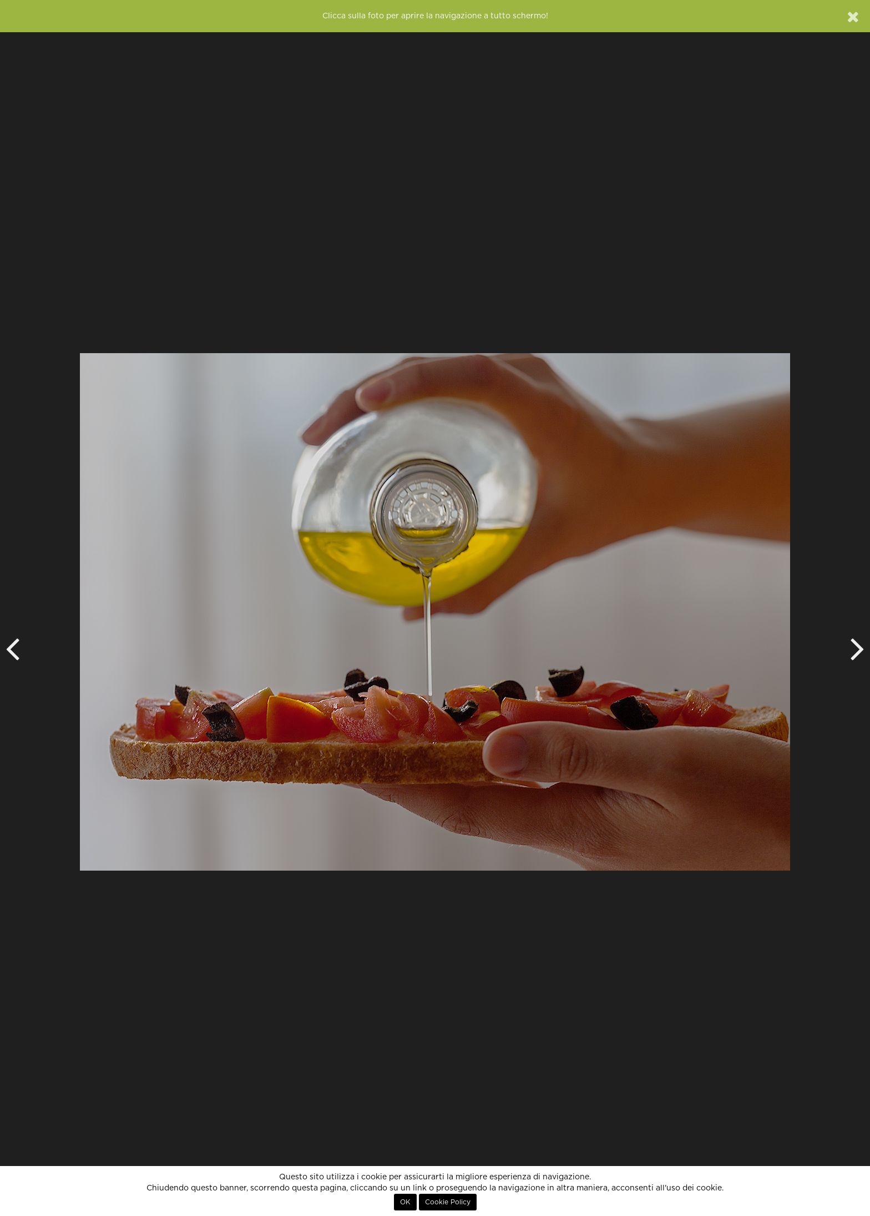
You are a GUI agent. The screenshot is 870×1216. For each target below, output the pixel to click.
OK (405, 1202)
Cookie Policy (448, 1202)
